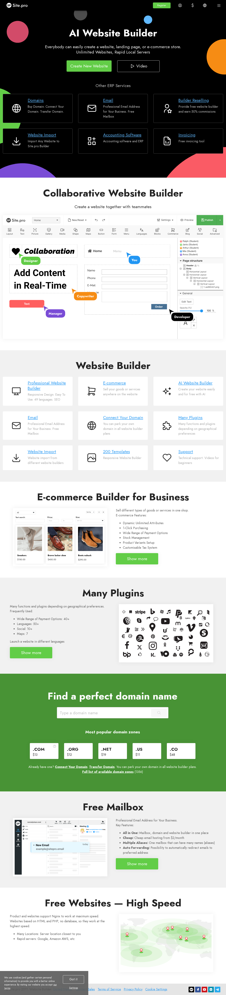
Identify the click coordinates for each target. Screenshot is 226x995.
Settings (73, 988)
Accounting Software (122, 135)
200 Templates (116, 451)
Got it (73, 979)
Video (138, 66)
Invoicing (187, 135)
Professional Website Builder (47, 385)
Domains (36, 100)
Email (108, 100)
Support (185, 451)
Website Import (42, 135)
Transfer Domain (102, 767)
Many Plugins (190, 417)
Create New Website (89, 66)
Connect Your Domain (123, 417)
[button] (162, 5)
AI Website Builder (195, 383)
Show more (137, 559)
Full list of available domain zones (108, 772)
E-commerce (114, 383)
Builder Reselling (194, 100)
